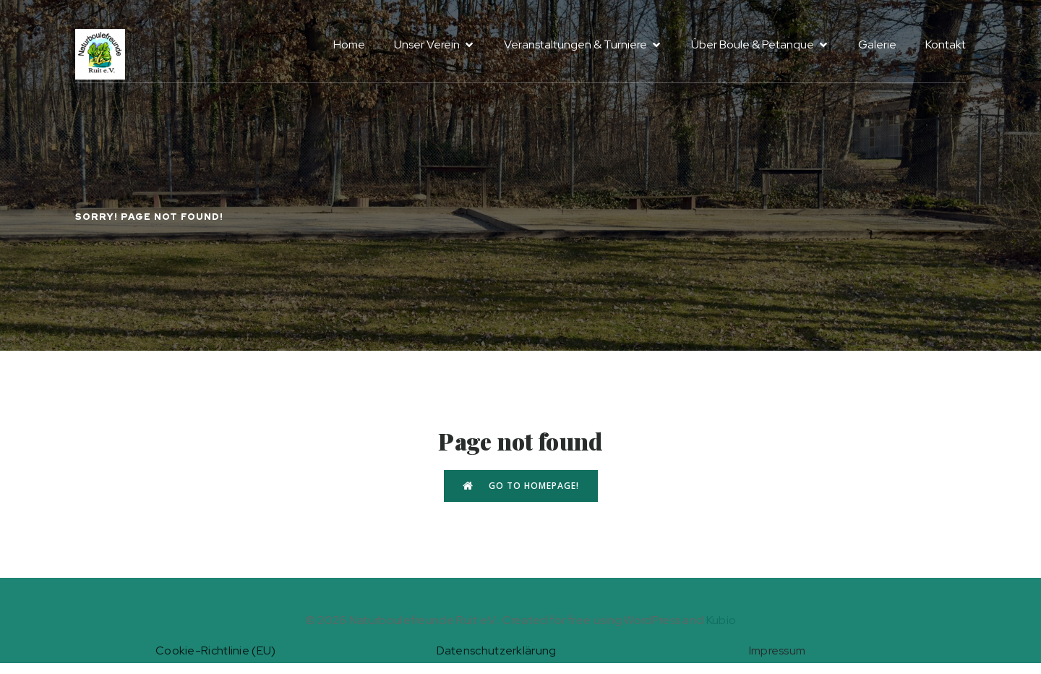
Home (349, 44)
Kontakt (945, 44)
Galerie (877, 44)
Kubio (721, 620)
